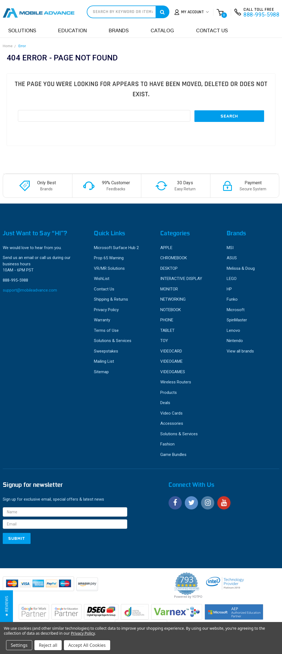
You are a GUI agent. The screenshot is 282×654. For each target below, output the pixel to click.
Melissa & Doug (241, 268)
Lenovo (233, 330)
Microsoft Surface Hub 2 (116, 247)
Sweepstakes (106, 351)
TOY (164, 340)
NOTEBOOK (170, 309)
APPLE (166, 247)
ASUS (232, 257)
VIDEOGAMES (172, 371)
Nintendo (235, 340)
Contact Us (212, 30)
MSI (230, 247)
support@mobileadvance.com (30, 290)
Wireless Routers (175, 382)
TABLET (167, 330)
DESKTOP (169, 268)
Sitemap (101, 371)
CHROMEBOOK (173, 257)
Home (7, 46)
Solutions (22, 30)
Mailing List (104, 361)
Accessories (171, 423)
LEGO (232, 278)
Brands (119, 30)
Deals (165, 402)
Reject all (48, 645)
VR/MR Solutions (109, 268)
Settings (19, 645)
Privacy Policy (106, 309)
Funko (232, 299)
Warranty (102, 319)
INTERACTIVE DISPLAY (181, 278)
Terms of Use (106, 330)
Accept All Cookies (87, 645)
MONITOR (169, 289)
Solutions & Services (112, 340)
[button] (6, 606)
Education (72, 30)
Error (22, 46)
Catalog (162, 30)
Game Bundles (173, 454)
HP (229, 289)
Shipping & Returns (111, 299)
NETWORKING (173, 299)
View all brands (240, 351)
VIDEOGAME (171, 361)
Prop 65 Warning (109, 257)
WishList (101, 278)
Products (168, 392)
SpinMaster (237, 319)
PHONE (166, 319)
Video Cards (171, 413)
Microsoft (236, 309)
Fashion (167, 444)
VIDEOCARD (171, 351)
